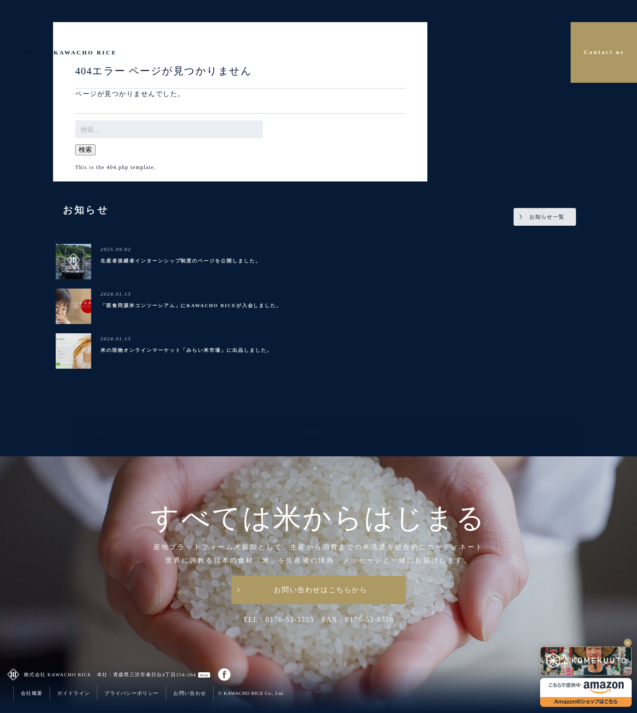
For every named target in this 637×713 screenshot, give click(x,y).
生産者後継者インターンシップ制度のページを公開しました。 (181, 260)
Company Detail (532, 52)
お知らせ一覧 (547, 217)
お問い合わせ (189, 693)
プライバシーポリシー (131, 693)
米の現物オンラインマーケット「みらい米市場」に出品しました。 (187, 350)
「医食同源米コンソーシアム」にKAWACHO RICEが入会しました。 (192, 305)
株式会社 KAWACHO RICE (69, 52)
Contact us (604, 52)
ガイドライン (73, 693)
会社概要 (31, 693)
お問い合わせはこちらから (320, 590)
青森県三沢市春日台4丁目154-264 (162, 674)
